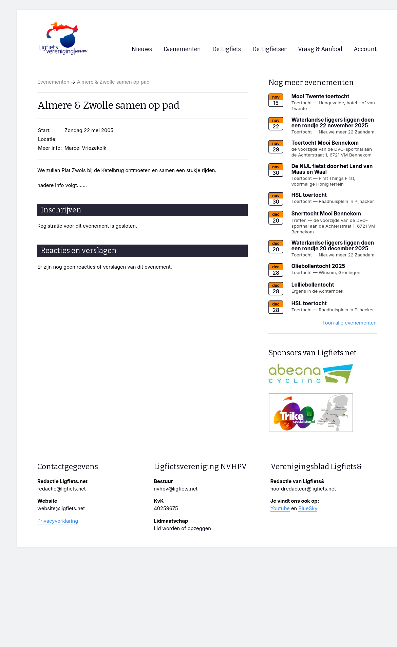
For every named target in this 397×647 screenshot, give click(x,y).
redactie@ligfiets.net (61, 489)
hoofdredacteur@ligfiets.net (303, 489)
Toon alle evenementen (349, 323)
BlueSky (307, 508)
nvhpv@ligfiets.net (175, 489)
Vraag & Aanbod (320, 49)
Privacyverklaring (57, 521)
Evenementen (53, 82)
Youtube (280, 508)
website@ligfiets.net (61, 508)
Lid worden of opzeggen (182, 528)
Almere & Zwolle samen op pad (113, 82)
